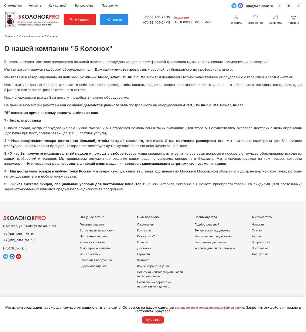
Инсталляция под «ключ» (213, 236)
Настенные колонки (94, 236)
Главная (10, 36)
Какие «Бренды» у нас (153, 266)
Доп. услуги (260, 254)
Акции (256, 236)
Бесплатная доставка (210, 242)
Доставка (144, 248)
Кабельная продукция (96, 260)
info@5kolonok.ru (259, 6)
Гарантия (143, 254)
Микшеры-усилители (95, 248)
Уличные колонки (92, 242)
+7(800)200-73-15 (158, 17)
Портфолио (110, 5)
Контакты (35, 5)
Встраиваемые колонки (97, 230)
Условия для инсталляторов (214, 248)
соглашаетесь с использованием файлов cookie (217, 307)
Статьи (257, 230)
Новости (258, 224)
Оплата (142, 242)
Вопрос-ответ (85, 5)
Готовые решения (92, 224)
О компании (13, 5)
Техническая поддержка (212, 230)
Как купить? (58, 5)
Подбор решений (206, 224)
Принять (153, 320)
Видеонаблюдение (93, 266)
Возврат (143, 260)
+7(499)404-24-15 (158, 22)
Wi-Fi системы (90, 254)
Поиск (119, 20)
